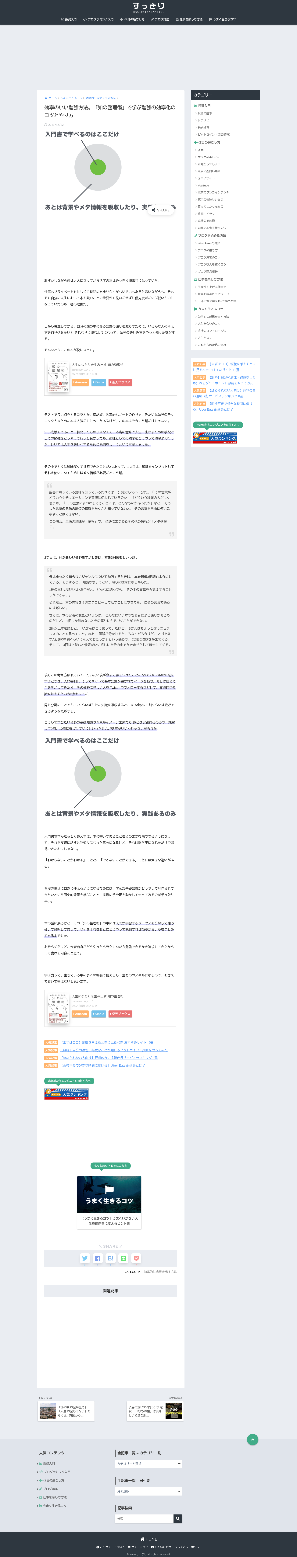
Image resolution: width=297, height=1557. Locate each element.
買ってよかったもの (210, 206)
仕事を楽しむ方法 (189, 19)
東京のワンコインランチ (213, 192)
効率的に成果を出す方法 (160, 1270)
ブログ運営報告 (208, 272)
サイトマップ (138, 1546)
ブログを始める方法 (210, 236)
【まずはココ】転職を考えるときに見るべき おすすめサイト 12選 (107, 1042)
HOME (148, 1538)
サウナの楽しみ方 (209, 157)
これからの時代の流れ (212, 345)
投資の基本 (205, 113)
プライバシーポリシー (188, 1546)
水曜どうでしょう (209, 164)
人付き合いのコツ (209, 324)
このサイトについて (110, 1546)
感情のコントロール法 (212, 331)
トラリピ (203, 120)
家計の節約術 (206, 221)
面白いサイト (206, 178)
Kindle (99, 382)
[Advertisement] (148, 57)
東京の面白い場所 (209, 171)
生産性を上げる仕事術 (212, 287)
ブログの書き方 (208, 250)
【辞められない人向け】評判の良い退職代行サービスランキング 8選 (110, 1058)
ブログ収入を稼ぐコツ (212, 264)
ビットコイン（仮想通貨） (215, 134)
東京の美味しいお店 (210, 199)
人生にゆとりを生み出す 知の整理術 (98, 365)
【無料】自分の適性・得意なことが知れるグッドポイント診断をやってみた (115, 1050)
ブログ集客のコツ (209, 257)
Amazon (81, 382)
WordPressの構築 (209, 243)
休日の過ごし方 (132, 19)
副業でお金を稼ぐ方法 (212, 228)
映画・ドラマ (206, 214)
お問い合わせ (161, 1546)
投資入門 (69, 19)
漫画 (200, 150)
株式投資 (203, 127)
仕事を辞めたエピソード (213, 294)
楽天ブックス (121, 382)
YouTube (203, 185)
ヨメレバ (88, 369)
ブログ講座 (160, 19)
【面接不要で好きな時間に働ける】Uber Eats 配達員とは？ (103, 1065)
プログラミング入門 (98, 19)
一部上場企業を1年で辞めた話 (217, 301)
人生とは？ (205, 338)
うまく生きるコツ (222, 19)
